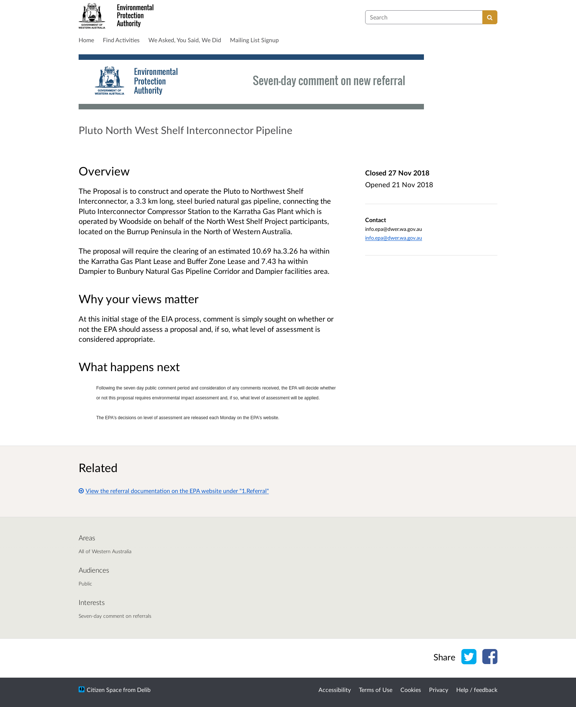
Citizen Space (104, 689)
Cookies (410, 689)
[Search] (489, 17)
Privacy (438, 689)
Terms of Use (375, 689)
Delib (144, 689)
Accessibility (334, 689)
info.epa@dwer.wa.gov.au (393, 238)
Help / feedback (476, 689)
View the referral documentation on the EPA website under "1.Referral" (174, 490)
